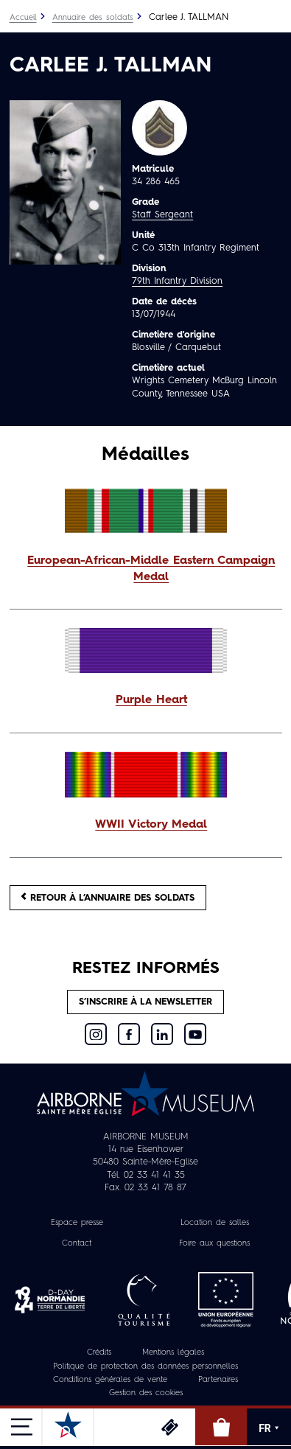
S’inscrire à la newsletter (145, 1002)
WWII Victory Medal (151, 825)
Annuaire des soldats (92, 18)
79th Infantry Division (177, 281)
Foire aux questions (214, 1244)
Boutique (221, 1426)
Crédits (99, 1353)
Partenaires (218, 1380)
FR (269, 1428)
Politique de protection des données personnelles (145, 1367)
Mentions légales (173, 1353)
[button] (146, 570)
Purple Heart (151, 700)
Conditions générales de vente (110, 1380)
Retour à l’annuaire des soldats (107, 897)
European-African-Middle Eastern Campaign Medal (151, 569)
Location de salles (214, 1223)
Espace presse (77, 1223)
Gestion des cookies (146, 1393)
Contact (76, 1244)
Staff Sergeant (162, 215)
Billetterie (169, 1426)
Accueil (23, 18)
